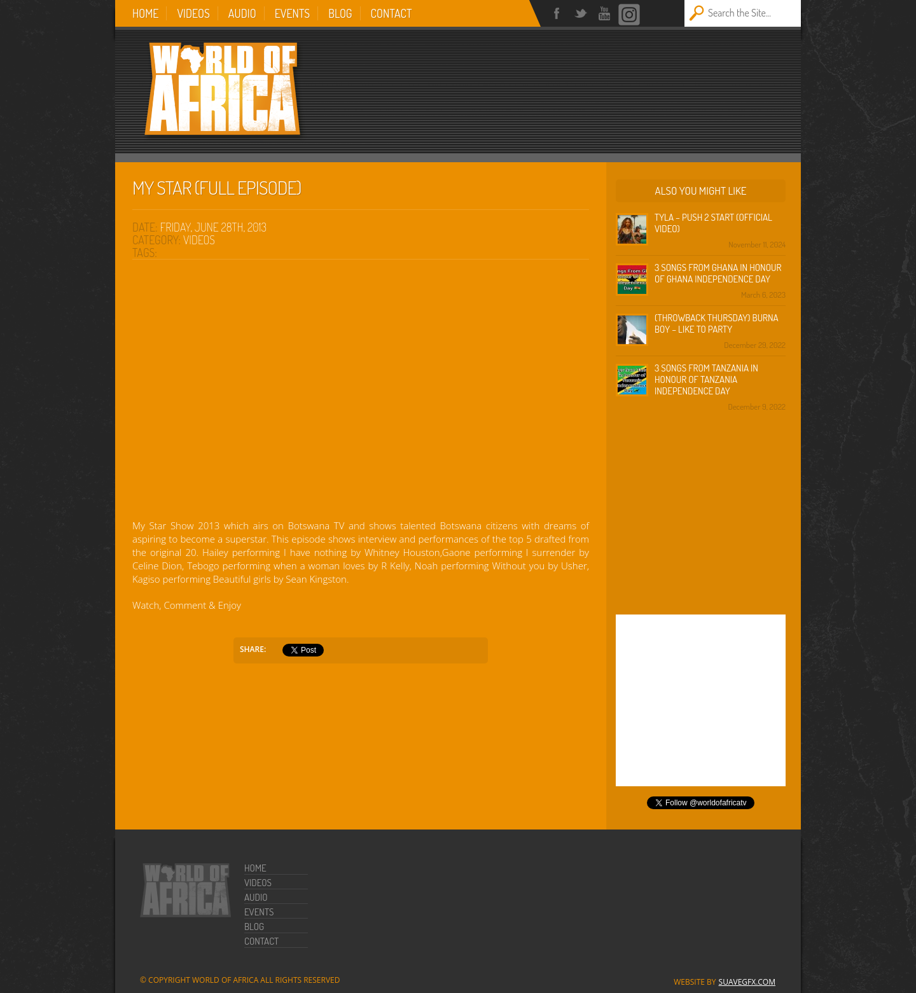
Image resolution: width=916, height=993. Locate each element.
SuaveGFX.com (747, 981)
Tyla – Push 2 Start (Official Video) (713, 223)
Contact (391, 13)
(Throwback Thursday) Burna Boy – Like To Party (717, 323)
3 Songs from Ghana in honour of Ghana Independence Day (718, 273)
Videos (193, 13)
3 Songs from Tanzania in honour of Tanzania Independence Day (706, 379)
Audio (242, 13)
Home (145, 13)
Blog (340, 13)
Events (292, 13)
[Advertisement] (618, 84)
